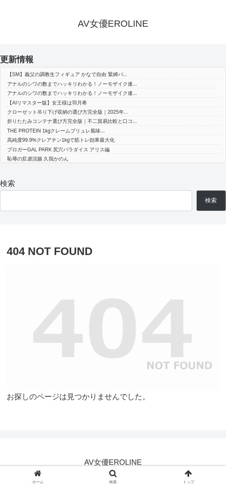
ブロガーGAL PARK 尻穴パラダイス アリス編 (58, 150)
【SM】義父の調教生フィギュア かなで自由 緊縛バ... (67, 74)
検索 (7, 183)
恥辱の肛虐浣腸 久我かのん (38, 159)
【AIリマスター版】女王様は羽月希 (47, 103)
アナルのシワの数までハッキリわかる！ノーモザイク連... (72, 84)
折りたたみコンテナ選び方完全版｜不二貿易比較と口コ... (72, 121)
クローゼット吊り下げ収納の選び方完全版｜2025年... (67, 112)
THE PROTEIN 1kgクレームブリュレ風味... (56, 131)
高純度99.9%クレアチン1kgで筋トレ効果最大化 (61, 140)
